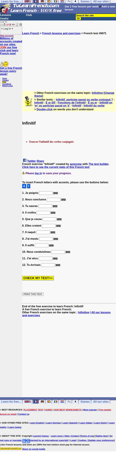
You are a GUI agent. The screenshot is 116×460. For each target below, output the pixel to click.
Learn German (53, 423)
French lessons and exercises (61, 33)
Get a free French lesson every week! (11, 71)
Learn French (30, 33)
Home (4, 78)
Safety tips (101, 436)
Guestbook (6, 84)
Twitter (31, 161)
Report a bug (7, 86)
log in (38, 173)
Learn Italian (86, 423)
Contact (5, 80)
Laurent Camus (41, 436)
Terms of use (87, 436)
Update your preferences (101, 440)
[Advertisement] (69, 58)
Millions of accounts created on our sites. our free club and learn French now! (11, 46)
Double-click (45, 109)
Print (4, 82)
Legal (73, 440)
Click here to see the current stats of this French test (55, 167)
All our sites (101, 401)
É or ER (50, 102)
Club (29, 15)
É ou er (92, 102)
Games (85, 401)
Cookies (82, 440)
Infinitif (38, 102)
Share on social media (33, 449)
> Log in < (7, 28)
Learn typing (14, 427)
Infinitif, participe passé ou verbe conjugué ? (84, 99)
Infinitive (97, 92)
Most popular (90, 409)
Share (40, 161)
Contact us (23, 414)
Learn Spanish (70, 423)
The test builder (98, 164)
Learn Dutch (100, 423)
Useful (4, 18)
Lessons (5, 15)
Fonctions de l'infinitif (72, 102)
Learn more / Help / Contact (65, 436)
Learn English (37, 423)
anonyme (76, 164)
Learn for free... (11, 401)
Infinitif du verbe (94, 105)
